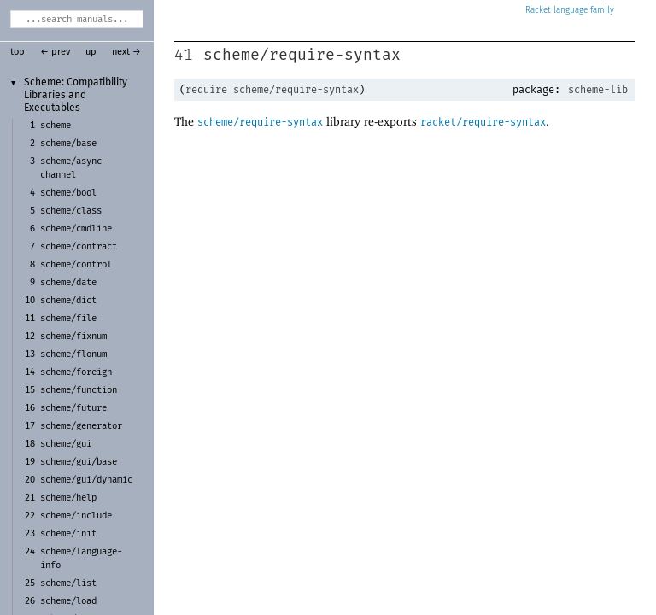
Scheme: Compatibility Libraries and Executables (75, 95)
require (206, 90)
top (17, 52)
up (91, 52)
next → (126, 52)
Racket (569, 10)
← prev (55, 52)
